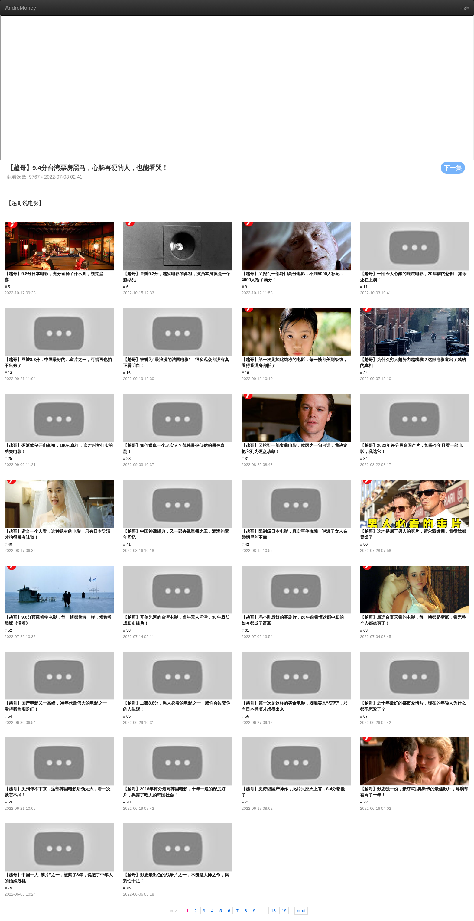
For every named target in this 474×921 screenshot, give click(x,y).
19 (284, 910)
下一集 (453, 167)
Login (464, 8)
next (301, 910)
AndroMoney (20, 8)
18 (273, 910)
